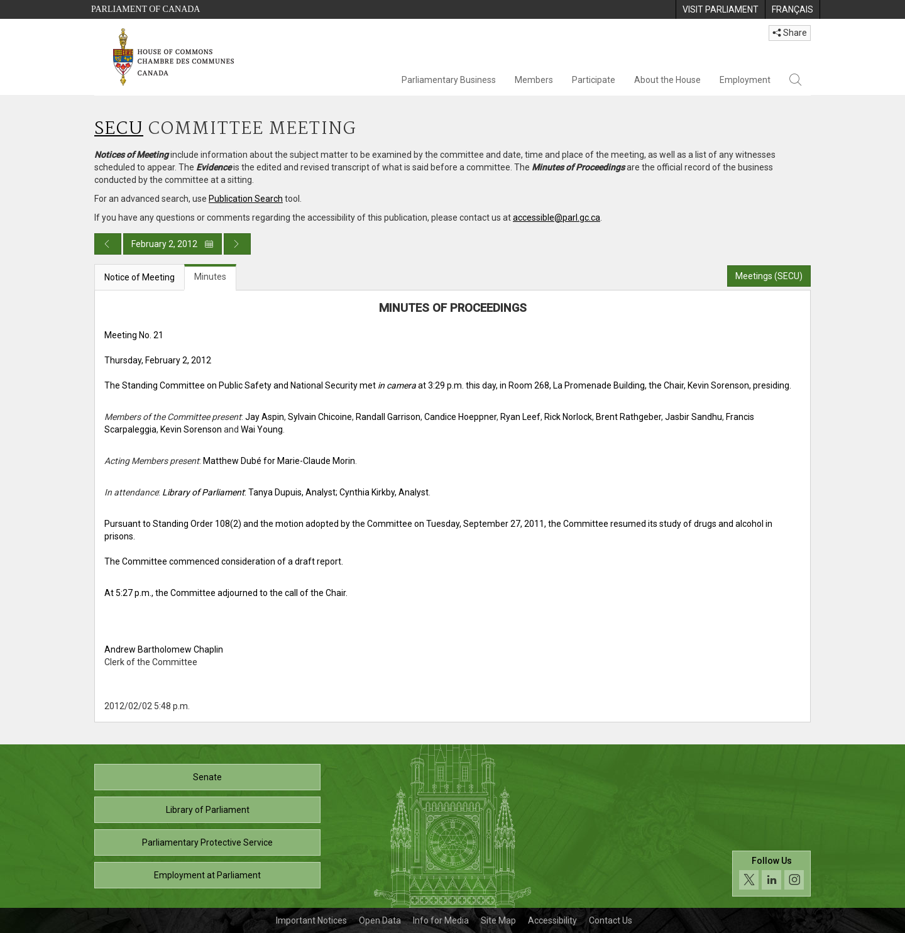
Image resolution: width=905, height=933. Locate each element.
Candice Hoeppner (460, 417)
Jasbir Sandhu (693, 417)
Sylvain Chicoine (320, 417)
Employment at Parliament (207, 875)
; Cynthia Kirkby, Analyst (382, 492)
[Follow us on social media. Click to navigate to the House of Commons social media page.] (771, 874)
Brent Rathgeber (628, 417)
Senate (207, 777)
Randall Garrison (388, 417)
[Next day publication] (237, 244)
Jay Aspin (264, 417)
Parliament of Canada (145, 9)
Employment (745, 80)
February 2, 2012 (172, 244)
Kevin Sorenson (191, 429)
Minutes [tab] (210, 277)
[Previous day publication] (107, 244)
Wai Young (262, 429)
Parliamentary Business (449, 80)
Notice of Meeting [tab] (139, 277)
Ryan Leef (520, 417)
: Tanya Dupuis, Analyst (249, 492)
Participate (593, 80)
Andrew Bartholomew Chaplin (163, 649)
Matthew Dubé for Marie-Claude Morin (279, 461)
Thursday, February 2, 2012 (157, 360)
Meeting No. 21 (133, 335)
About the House (667, 80)
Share (789, 33)
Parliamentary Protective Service (207, 842)
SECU (118, 129)
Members (534, 80)
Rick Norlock (568, 417)
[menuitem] (720, 9)
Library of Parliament (208, 810)
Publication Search (246, 199)
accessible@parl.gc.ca (556, 218)
